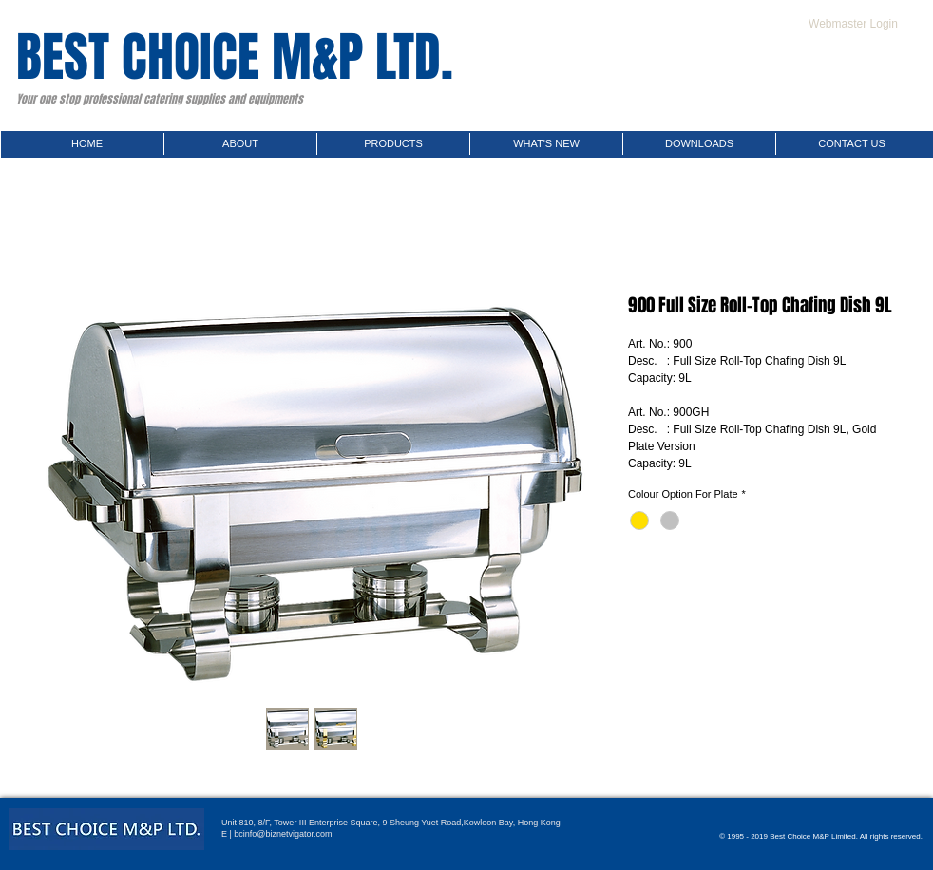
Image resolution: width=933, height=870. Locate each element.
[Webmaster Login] (853, 23)
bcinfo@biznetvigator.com (283, 834)
